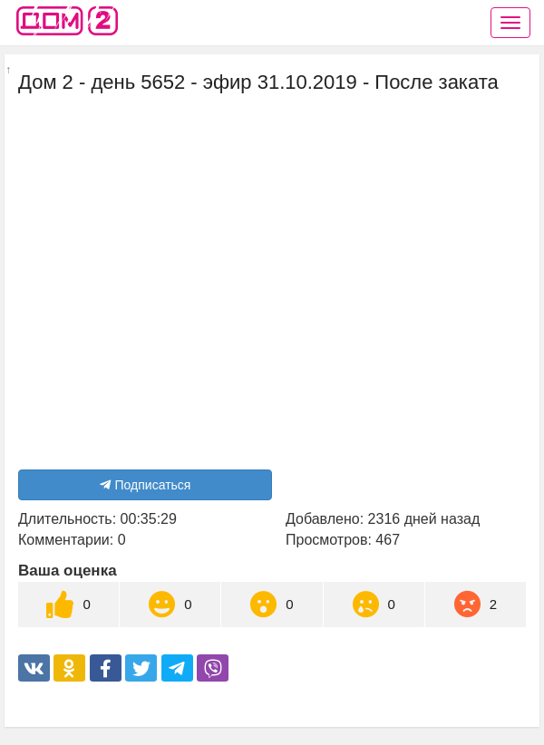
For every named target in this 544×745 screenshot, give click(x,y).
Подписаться (145, 485)
